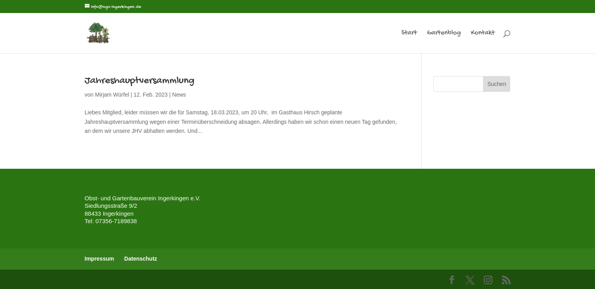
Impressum (99, 258)
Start (409, 33)
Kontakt (483, 33)
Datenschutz (140, 258)
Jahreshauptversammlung (139, 81)
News (179, 94)
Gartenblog (444, 33)
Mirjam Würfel (112, 94)
